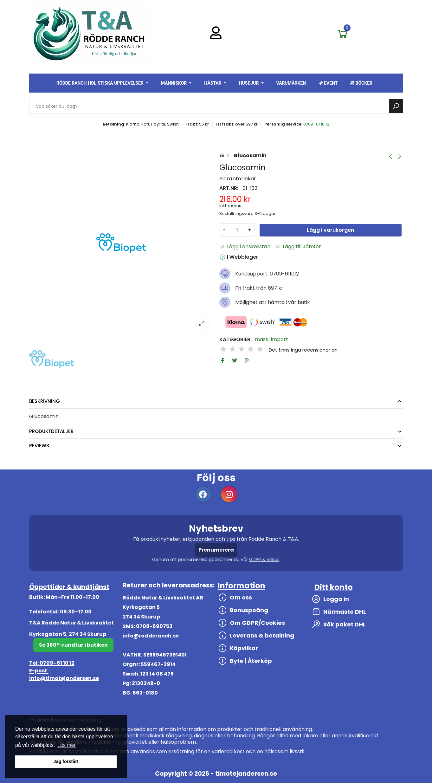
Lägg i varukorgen (330, 230)
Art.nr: (228, 188)
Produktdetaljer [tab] (51, 431)
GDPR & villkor (264, 559)
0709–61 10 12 (316, 124)
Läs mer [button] (66, 745)
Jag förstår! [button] (65, 761)
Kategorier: (235, 339)
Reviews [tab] (39, 445)
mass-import (271, 339)
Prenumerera (216, 549)
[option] (121, 243)
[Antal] (237, 230)
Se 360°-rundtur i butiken (73, 645)
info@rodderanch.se (151, 635)
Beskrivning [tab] (44, 401)
